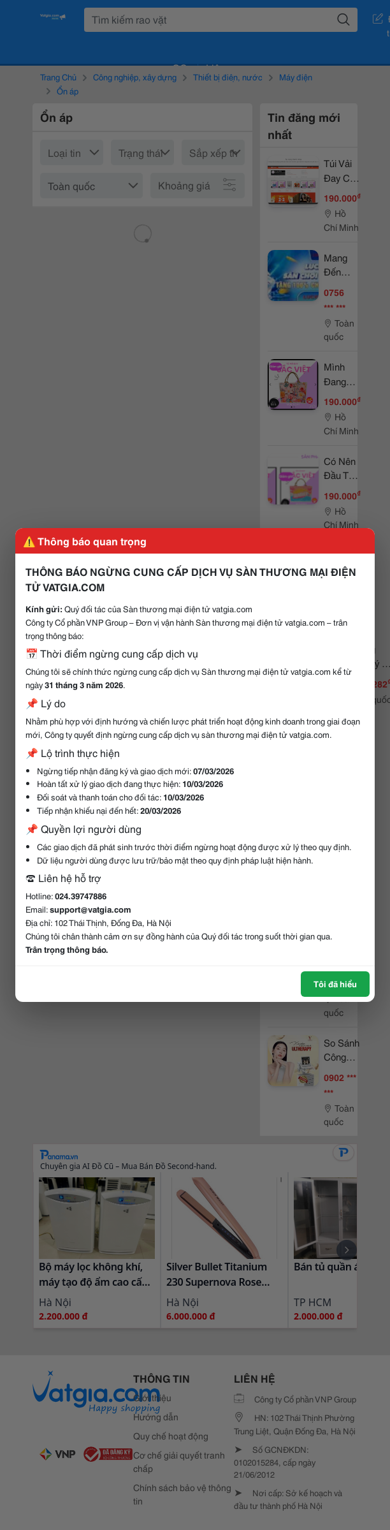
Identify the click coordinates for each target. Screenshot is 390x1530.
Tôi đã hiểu (335, 983)
